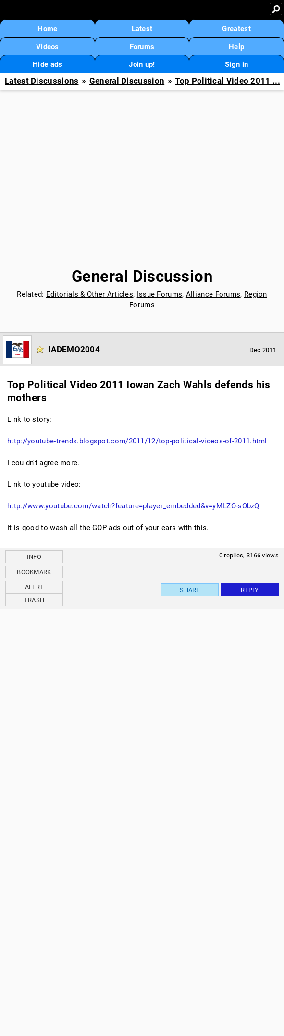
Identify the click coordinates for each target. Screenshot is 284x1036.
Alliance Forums (213, 294)
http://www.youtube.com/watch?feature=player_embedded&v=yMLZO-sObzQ (133, 506)
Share (190, 590)
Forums (142, 46)
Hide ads (47, 64)
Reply (250, 590)
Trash (34, 600)
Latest (142, 29)
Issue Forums (160, 294)
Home (47, 29)
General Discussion (126, 81)
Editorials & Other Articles (89, 294)
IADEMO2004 (74, 349)
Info (34, 556)
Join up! (142, 64)
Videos (47, 46)
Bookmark (34, 572)
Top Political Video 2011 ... (227, 81)
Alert (34, 587)
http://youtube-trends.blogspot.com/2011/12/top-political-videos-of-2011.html (137, 441)
